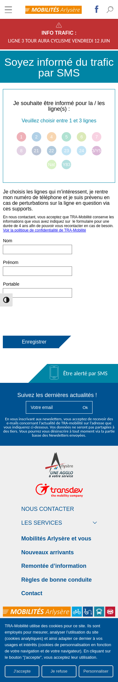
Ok (85, 407)
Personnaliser (96, 671)
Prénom (10, 262)
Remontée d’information (54, 566)
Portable (11, 284)
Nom (7, 240)
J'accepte (22, 671)
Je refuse (59, 671)
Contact (31, 593)
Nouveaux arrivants (47, 552)
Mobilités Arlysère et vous (56, 538)
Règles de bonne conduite (56, 580)
